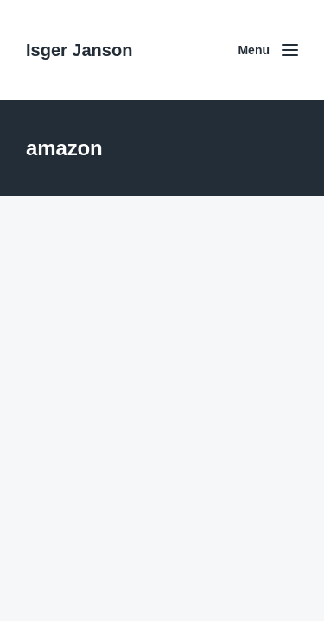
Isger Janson (79, 50)
